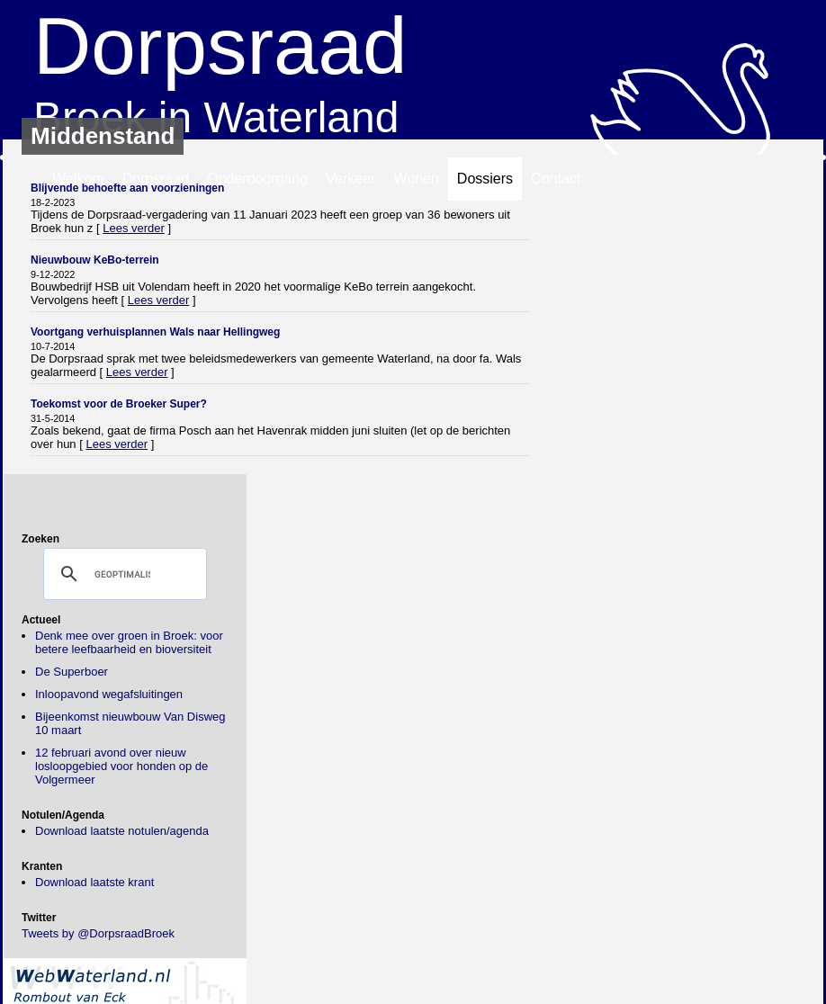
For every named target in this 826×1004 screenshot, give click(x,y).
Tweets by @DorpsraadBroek (98, 933)
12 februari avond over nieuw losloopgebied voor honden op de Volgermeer (121, 766)
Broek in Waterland (413, 70)
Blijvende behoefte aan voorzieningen (127, 188)
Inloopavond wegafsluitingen (109, 694)
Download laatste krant (94, 882)
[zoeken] (122, 574)
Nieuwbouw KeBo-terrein (95, 260)
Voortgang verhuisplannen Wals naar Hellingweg (155, 332)
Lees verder (134, 228)
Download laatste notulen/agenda (122, 831)
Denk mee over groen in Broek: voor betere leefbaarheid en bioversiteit (129, 642)
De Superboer (71, 671)
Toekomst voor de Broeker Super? (119, 404)
